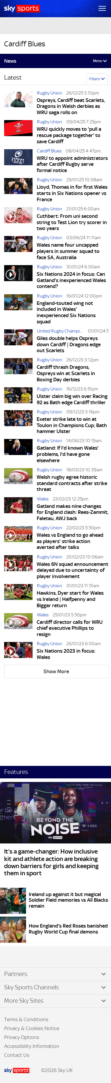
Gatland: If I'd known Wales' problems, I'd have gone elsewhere (68, 454)
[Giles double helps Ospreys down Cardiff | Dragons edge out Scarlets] (18, 341)
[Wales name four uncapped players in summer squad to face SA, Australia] (18, 248)
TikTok (17, 957)
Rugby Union (49, 92)
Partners (15, 973)
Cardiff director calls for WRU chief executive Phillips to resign (70, 628)
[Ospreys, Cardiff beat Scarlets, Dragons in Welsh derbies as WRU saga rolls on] (18, 103)
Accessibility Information (31, 1046)
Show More (56, 671)
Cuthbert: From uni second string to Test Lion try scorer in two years (72, 222)
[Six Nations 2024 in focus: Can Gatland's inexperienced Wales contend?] (18, 277)
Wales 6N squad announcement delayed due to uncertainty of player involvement (72, 570)
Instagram (23, 957)
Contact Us (16, 1055)
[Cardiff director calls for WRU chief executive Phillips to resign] (18, 625)
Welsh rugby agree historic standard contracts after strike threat (72, 483)
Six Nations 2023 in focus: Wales (66, 654)
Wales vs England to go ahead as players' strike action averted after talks (70, 541)
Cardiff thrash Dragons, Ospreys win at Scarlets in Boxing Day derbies (66, 373)
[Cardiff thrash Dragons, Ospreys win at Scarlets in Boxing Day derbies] (18, 370)
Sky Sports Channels (31, 987)
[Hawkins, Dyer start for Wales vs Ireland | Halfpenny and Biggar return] (18, 596)
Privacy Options (21, 1037)
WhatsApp (36, 957)
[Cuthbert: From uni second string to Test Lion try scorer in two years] (18, 219)
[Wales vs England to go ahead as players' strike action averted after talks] (18, 538)
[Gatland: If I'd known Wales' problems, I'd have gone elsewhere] (18, 451)
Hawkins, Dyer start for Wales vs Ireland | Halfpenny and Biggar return (70, 599)
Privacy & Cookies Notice (31, 1028)
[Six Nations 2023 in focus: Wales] (18, 651)
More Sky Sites (24, 1000)
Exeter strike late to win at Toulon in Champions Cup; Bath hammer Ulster (72, 425)
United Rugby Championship (61, 330)
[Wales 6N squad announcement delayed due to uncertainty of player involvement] (18, 567)
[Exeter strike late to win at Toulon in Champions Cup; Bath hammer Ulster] (18, 422)
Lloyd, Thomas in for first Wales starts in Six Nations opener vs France (72, 193)
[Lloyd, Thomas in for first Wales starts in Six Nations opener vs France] (18, 190)
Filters (94, 79)
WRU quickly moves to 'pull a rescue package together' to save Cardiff (69, 135)
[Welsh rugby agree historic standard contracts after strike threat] (18, 480)
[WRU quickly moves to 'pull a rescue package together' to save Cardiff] (18, 132)
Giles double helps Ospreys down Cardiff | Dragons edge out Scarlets (69, 344)
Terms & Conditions (26, 1019)
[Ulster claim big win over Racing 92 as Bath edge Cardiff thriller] (18, 396)
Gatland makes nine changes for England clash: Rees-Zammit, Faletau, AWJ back (72, 512)
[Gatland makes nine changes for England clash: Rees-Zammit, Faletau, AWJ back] (18, 509)
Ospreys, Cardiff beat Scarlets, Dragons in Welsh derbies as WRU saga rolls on (71, 106)
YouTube (29, 957)
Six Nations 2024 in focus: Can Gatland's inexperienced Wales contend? (71, 280)
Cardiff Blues (49, 150)
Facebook (11, 957)
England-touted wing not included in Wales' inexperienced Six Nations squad (66, 312)
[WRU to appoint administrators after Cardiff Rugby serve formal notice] (18, 161)
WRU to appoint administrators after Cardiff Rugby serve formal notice (72, 164)
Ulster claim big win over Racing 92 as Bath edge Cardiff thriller (72, 399)
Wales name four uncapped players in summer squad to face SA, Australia (68, 251)
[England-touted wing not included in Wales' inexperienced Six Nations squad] (18, 309)
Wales (43, 498)
